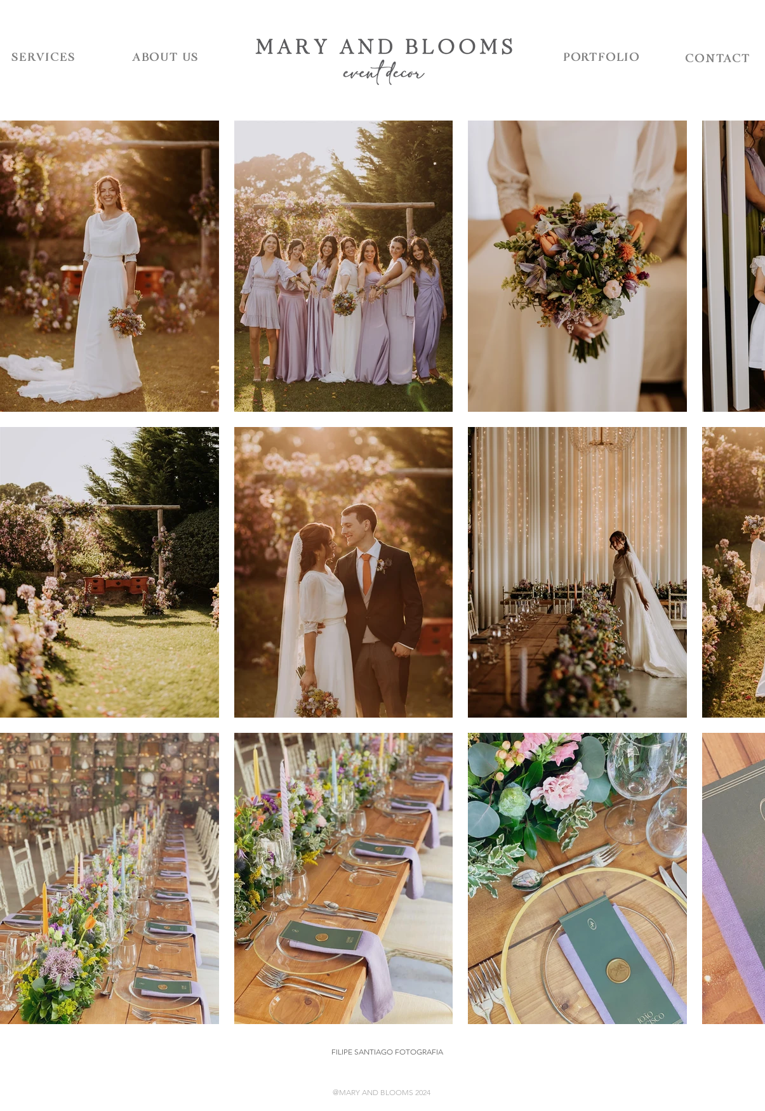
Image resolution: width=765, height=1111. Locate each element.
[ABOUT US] (166, 57)
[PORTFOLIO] (602, 57)
